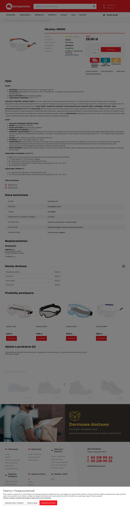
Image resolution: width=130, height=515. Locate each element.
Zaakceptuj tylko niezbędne (14, 503)
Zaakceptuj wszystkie (48, 503)
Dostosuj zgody (32, 503)
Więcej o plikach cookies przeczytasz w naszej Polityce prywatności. (27, 498)
